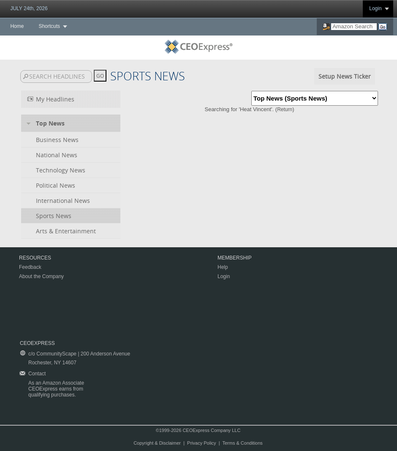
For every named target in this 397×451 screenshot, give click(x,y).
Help (223, 267)
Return (284, 109)
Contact (37, 374)
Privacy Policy (201, 443)
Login (375, 8)
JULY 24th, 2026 (28, 8)
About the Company (41, 276)
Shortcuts (49, 26)
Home (17, 26)
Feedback (30, 267)
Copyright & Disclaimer (157, 443)
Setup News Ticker (344, 76)
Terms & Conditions (242, 443)
